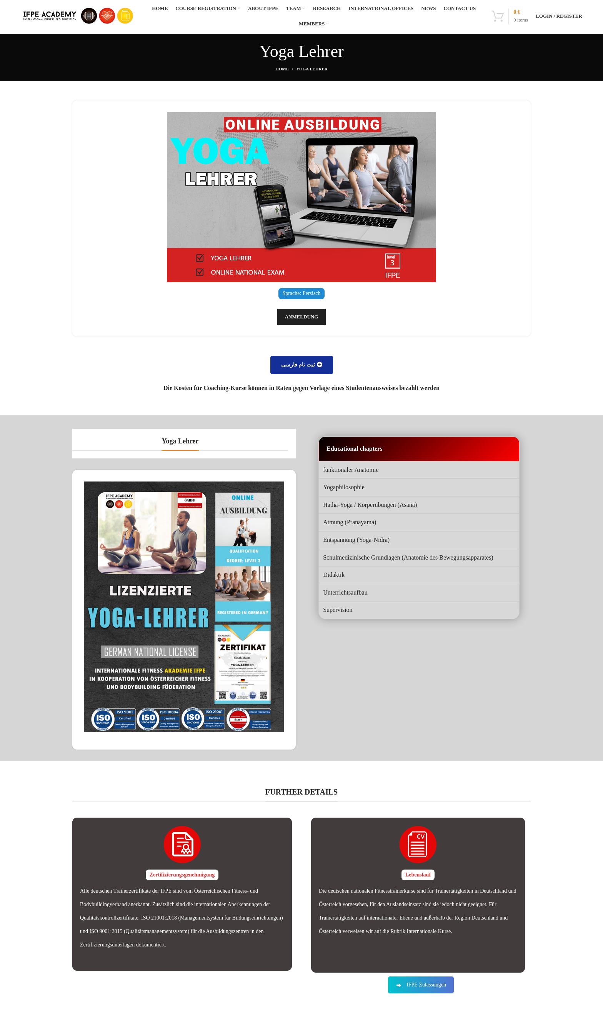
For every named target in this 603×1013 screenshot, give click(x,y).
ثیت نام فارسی (301, 379)
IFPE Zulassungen (421, 999)
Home (282, 83)
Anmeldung (301, 331)
